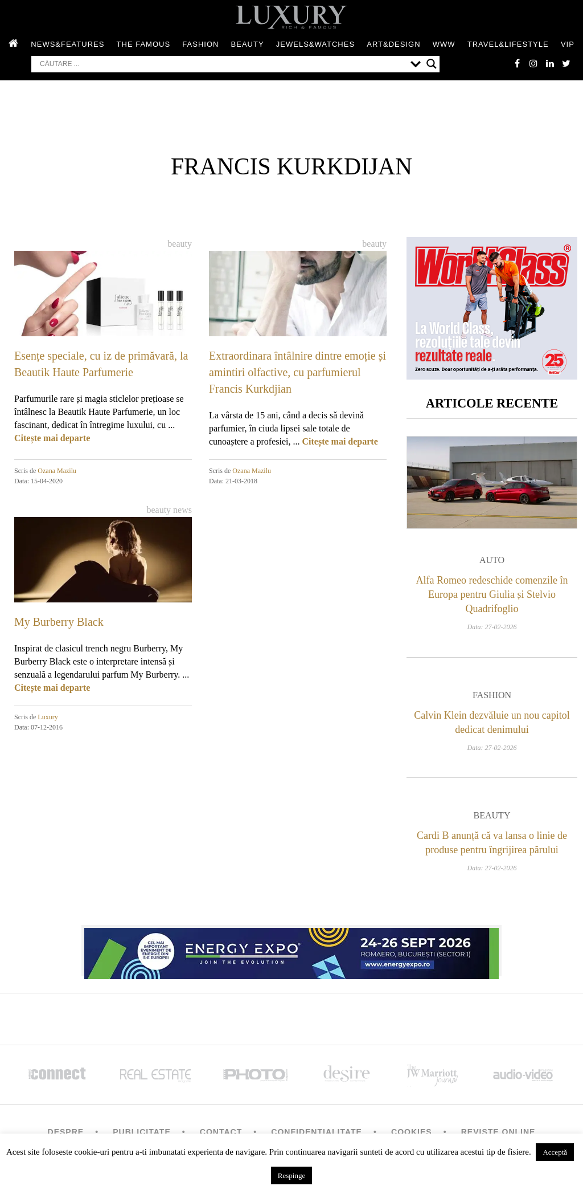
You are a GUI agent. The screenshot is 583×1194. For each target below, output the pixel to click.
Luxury (48, 718)
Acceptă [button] (555, 1152)
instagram (531, 63)
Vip (567, 44)
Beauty (247, 44)
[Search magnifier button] (432, 64)
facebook (514, 63)
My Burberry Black (59, 622)
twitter (565, 63)
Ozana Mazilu (57, 471)
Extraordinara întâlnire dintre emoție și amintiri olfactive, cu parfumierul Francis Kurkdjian (297, 373)
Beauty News (169, 510)
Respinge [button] (291, 1175)
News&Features (67, 44)
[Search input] (222, 64)
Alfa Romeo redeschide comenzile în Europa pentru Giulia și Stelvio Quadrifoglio (492, 597)
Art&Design (393, 44)
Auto (491, 563)
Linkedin (548, 63)
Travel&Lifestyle (508, 44)
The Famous (144, 44)
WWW (444, 44)
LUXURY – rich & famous (291, 17)
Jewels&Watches (315, 44)
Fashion (200, 44)
